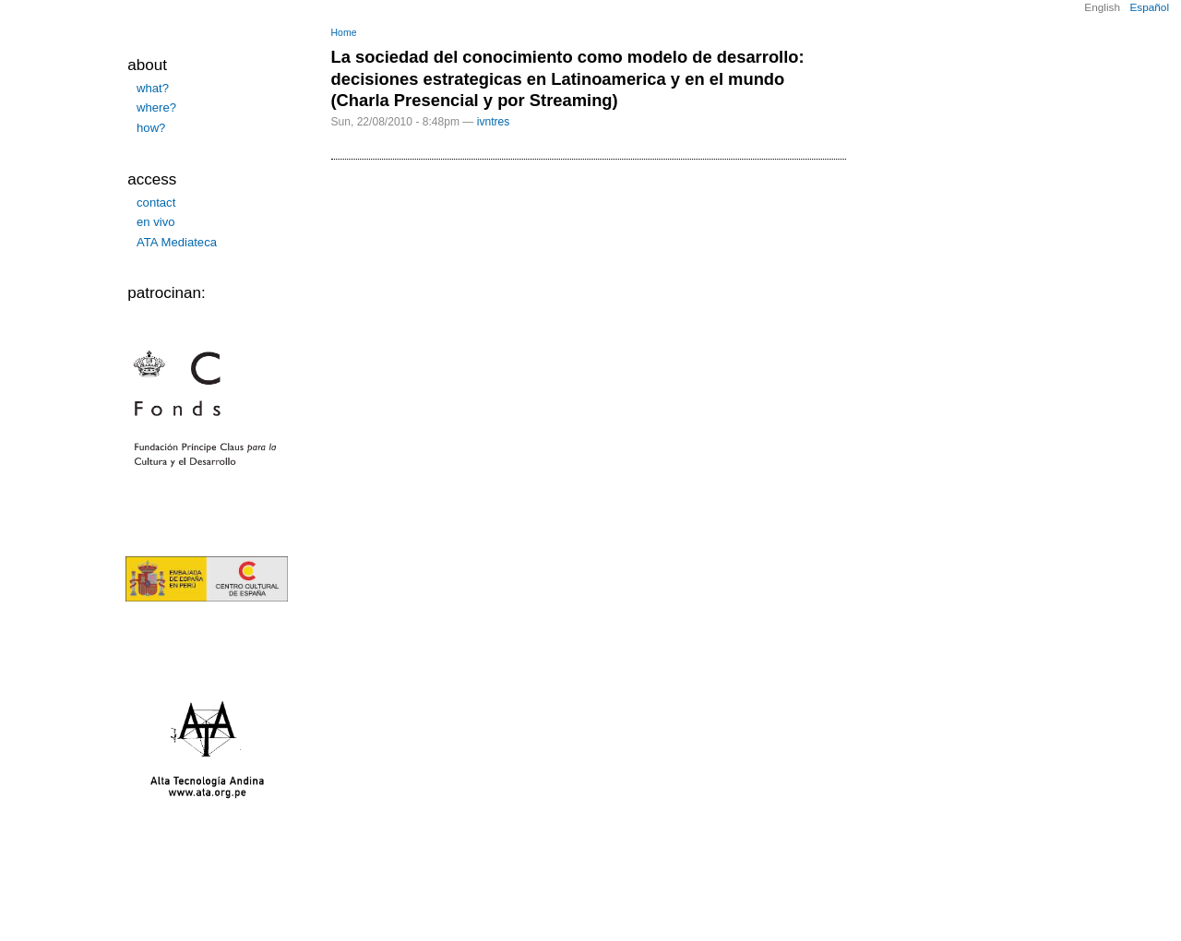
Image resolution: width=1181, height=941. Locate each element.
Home (344, 33)
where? (156, 107)
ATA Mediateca (177, 242)
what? (153, 88)
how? (151, 128)
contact (156, 202)
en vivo (156, 222)
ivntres (493, 121)
